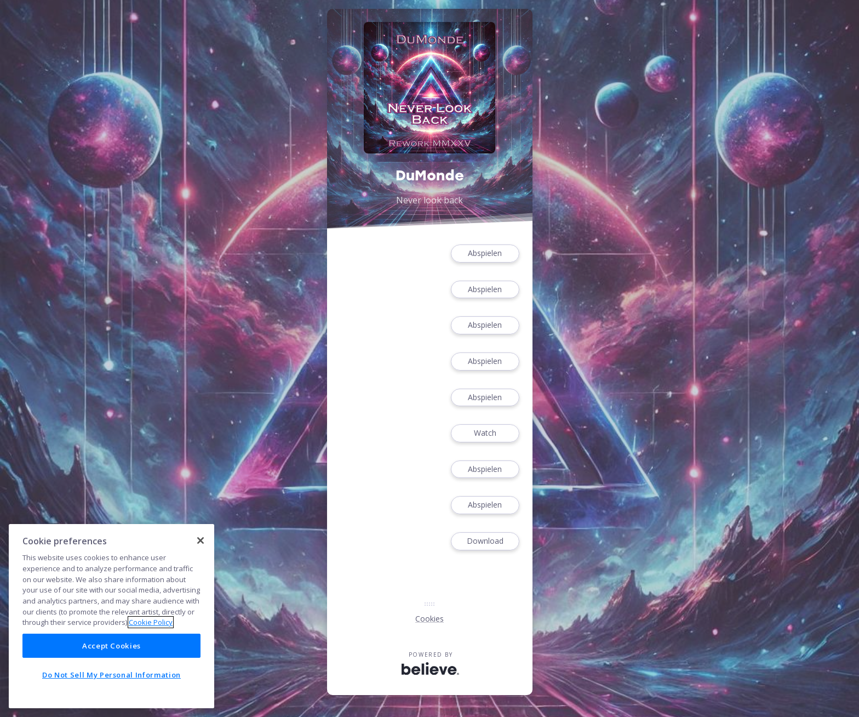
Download (484, 541)
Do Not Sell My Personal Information (111, 675)
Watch (484, 433)
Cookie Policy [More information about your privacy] (151, 622)
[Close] (200, 540)
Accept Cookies (111, 646)
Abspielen (484, 253)
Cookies (429, 618)
